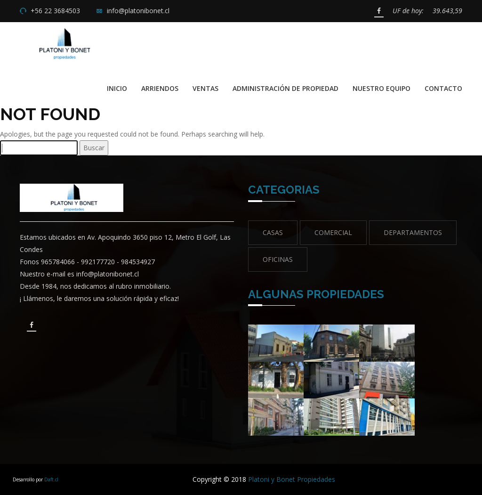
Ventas (205, 88)
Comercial (333, 232)
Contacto (443, 88)
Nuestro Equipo (381, 88)
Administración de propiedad (285, 88)
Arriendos (159, 88)
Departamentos (413, 232)
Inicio (117, 88)
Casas (273, 232)
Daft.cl (51, 479)
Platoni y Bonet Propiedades (291, 479)
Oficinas (278, 259)
